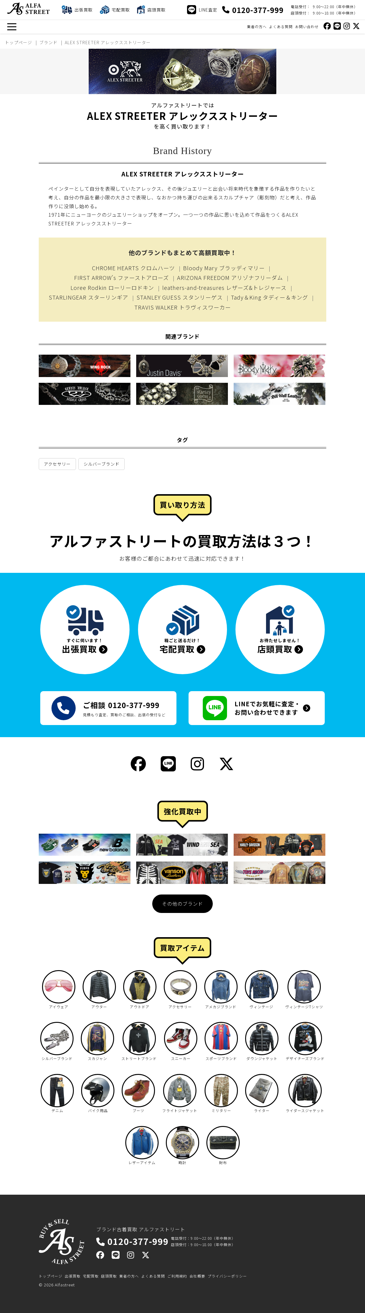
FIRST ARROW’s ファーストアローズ (121, 277)
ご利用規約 (177, 1276)
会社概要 (197, 1276)
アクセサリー (57, 464)
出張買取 (73, 1276)
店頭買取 (109, 1276)
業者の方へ (257, 26)
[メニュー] (11, 27)
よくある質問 (281, 26)
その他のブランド (182, 903)
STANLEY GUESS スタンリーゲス (179, 297)
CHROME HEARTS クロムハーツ (133, 268)
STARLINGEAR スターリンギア (88, 297)
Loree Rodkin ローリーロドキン (112, 287)
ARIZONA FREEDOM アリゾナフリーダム (230, 277)
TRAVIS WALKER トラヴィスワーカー (182, 307)
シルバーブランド (102, 464)
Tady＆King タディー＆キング (269, 297)
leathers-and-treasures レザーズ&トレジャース (224, 287)
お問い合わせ (307, 26)
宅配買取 (91, 1276)
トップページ (50, 1276)
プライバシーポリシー (227, 1276)
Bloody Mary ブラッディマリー (224, 268)
